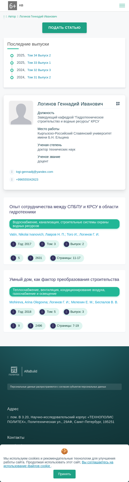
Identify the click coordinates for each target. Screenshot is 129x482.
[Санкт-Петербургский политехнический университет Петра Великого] (14, 376)
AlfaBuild (30, 371)
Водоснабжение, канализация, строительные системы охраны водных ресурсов (60, 224)
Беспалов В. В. (106, 302)
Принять (64, 474)
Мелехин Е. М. (82, 302)
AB (21, 5)
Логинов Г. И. (89, 234)
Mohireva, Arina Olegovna (28, 302)
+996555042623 (27, 179)
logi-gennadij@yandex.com (34, 171)
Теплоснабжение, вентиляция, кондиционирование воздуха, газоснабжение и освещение (59, 292)
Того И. (72, 234)
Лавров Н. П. (55, 234)
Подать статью (64, 27)
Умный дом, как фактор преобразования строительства (64, 279)
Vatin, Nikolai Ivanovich (26, 234)
